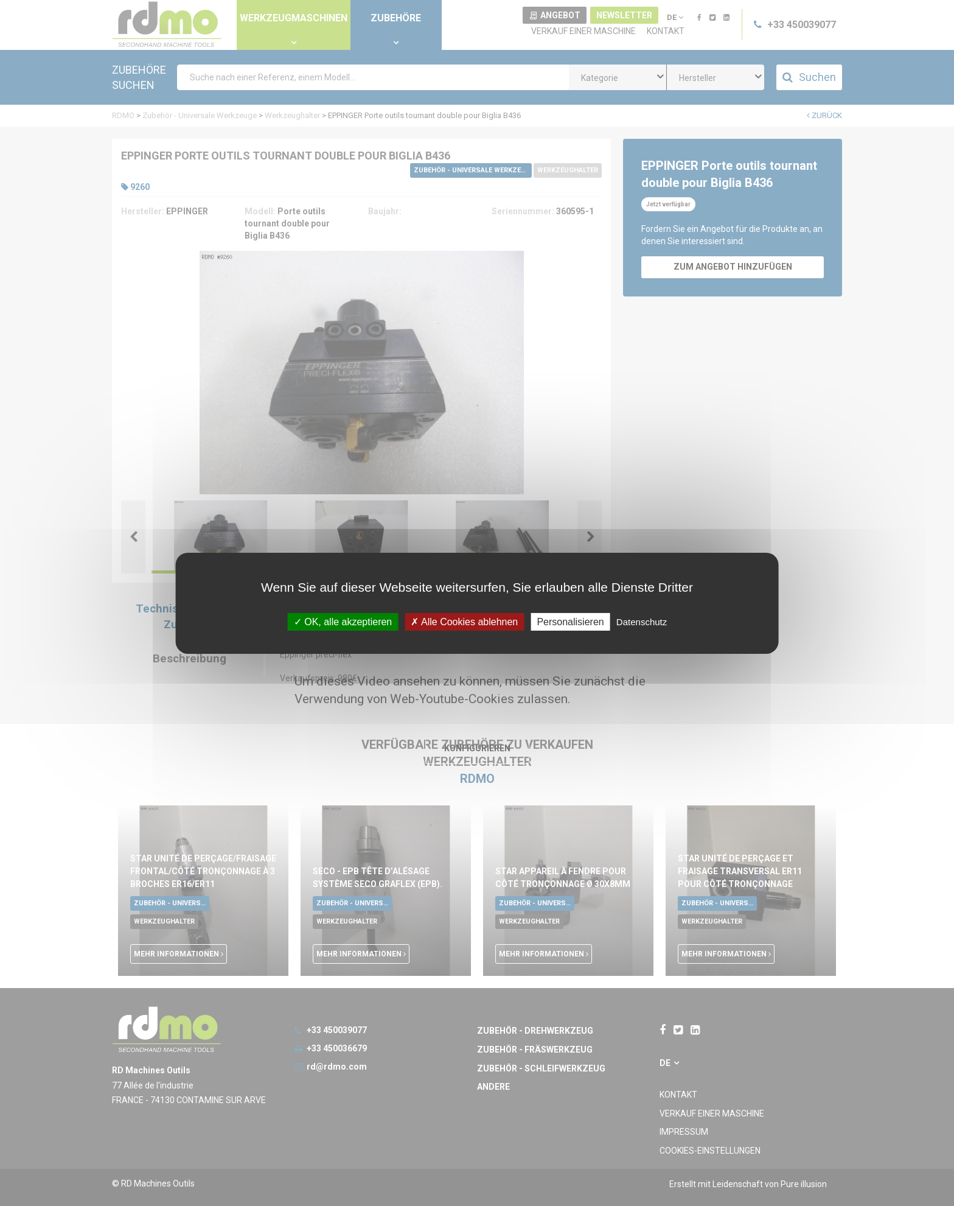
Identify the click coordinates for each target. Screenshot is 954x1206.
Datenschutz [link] (641, 621)
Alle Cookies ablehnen (464, 621)
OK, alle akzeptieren (343, 621)
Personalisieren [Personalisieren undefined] (570, 621)
